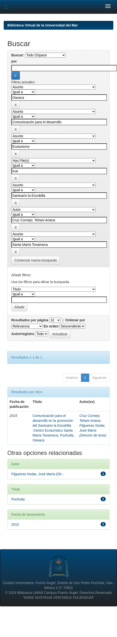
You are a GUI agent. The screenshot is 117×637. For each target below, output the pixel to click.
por (14, 61)
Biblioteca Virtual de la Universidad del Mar (42, 25)
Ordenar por (75, 320)
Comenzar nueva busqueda (35, 260)
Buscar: (17, 55)
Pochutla (18, 499)
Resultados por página (29, 320)
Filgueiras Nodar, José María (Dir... (37, 474)
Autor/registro (22, 334)
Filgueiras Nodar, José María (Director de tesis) (92, 430)
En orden (51, 326)
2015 (15, 524)
